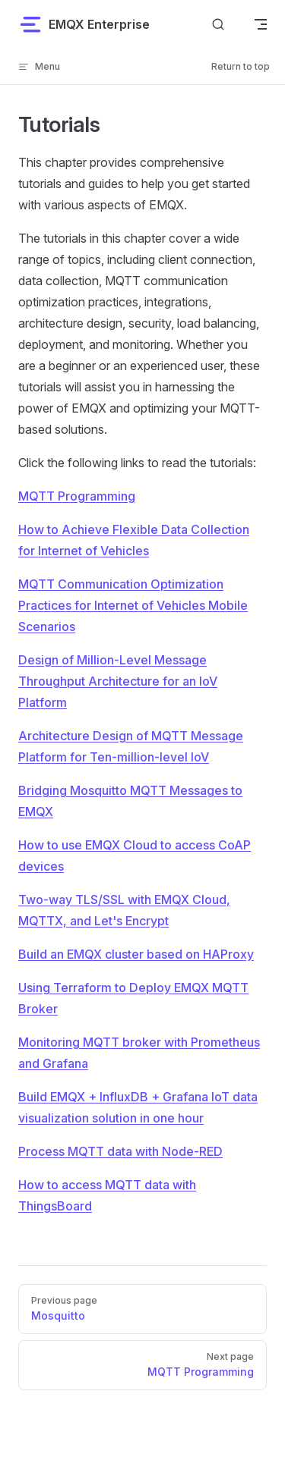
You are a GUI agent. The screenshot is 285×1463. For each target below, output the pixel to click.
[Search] (218, 24)
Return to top (240, 66)
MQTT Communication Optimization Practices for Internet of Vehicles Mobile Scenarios (133, 605)
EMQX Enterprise (84, 24)
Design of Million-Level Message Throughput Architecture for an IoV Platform (117, 681)
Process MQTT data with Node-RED (120, 1151)
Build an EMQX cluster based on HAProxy (136, 954)
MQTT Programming (76, 496)
